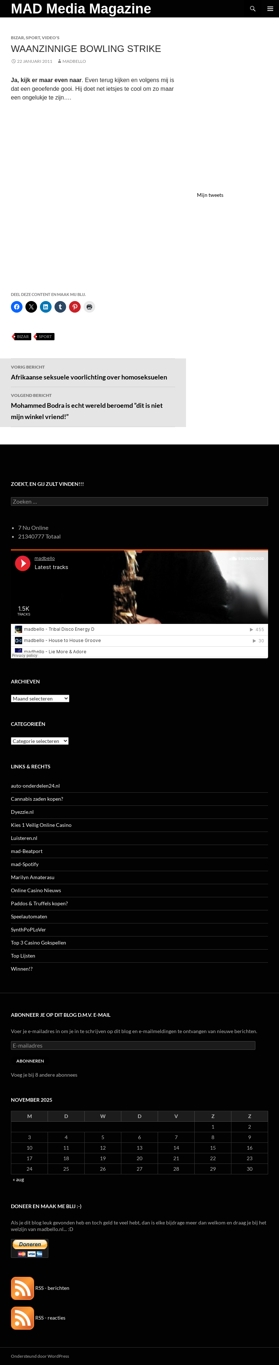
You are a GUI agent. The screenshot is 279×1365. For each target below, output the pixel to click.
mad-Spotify (25, 864)
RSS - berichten (40, 1288)
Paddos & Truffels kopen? (39, 903)
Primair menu (270, 8)
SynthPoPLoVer (28, 929)
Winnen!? (22, 969)
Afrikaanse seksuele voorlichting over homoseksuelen (93, 372)
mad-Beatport (27, 851)
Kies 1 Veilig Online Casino (41, 825)
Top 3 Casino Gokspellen (38, 942)
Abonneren (30, 1061)
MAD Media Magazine (81, 8)
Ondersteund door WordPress (40, 1356)
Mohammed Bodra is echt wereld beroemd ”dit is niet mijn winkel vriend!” (93, 406)
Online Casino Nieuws (36, 890)
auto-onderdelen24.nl (35, 786)
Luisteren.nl (24, 838)
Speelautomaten (29, 916)
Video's (51, 37)
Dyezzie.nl (22, 812)
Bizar (17, 37)
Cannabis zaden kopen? (37, 799)
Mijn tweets (210, 195)
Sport (33, 37)
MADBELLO (74, 61)
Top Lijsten (23, 955)
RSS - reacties (38, 1318)
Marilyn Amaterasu (32, 877)
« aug (18, 1179)
